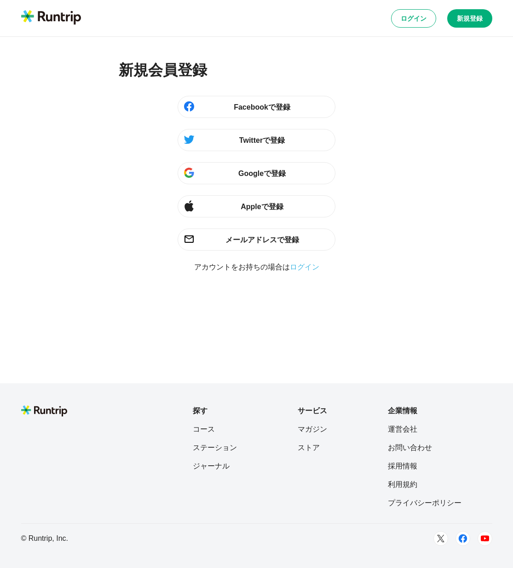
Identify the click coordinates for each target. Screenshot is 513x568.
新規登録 (470, 18)
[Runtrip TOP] (51, 18)
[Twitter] (440, 538)
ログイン (414, 18)
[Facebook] (462, 538)
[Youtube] (485, 538)
